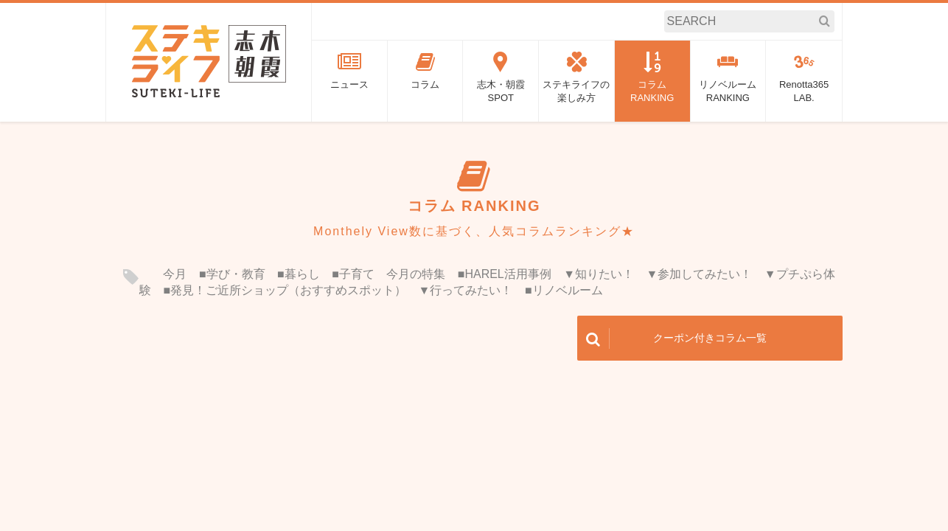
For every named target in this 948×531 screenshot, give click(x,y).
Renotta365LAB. (804, 77)
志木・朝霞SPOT (500, 77)
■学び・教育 (232, 274)
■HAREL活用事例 (504, 274)
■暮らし (298, 274)
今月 (175, 274)
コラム (425, 71)
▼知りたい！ (598, 274)
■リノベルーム (564, 290)
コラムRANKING (652, 77)
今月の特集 (415, 274)
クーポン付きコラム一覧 (672, 338)
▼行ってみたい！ (466, 290)
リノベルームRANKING (728, 77)
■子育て (353, 274)
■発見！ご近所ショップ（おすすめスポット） (284, 290)
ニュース (349, 71)
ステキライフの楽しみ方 (576, 77)
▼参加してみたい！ (699, 274)
